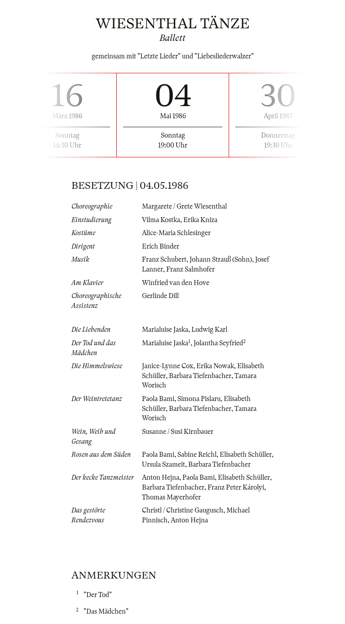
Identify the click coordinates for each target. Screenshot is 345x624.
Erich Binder (160, 246)
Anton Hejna (160, 477)
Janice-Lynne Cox (167, 366)
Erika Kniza (200, 219)
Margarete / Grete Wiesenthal (184, 206)
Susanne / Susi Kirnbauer (177, 431)
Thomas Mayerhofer (171, 497)
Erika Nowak (215, 366)
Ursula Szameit (163, 464)
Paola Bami (158, 398)
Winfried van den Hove (175, 282)
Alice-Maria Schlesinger (176, 232)
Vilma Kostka (161, 219)
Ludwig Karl (209, 329)
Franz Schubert (164, 259)
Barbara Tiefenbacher (200, 375)
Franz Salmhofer (190, 269)
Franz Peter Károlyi (236, 487)
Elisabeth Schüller (246, 454)
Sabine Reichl (197, 454)
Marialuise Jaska (165, 329)
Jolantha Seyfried (218, 343)
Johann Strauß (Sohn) (221, 259)
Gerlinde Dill (160, 295)
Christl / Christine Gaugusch (182, 510)
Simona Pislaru (199, 398)
